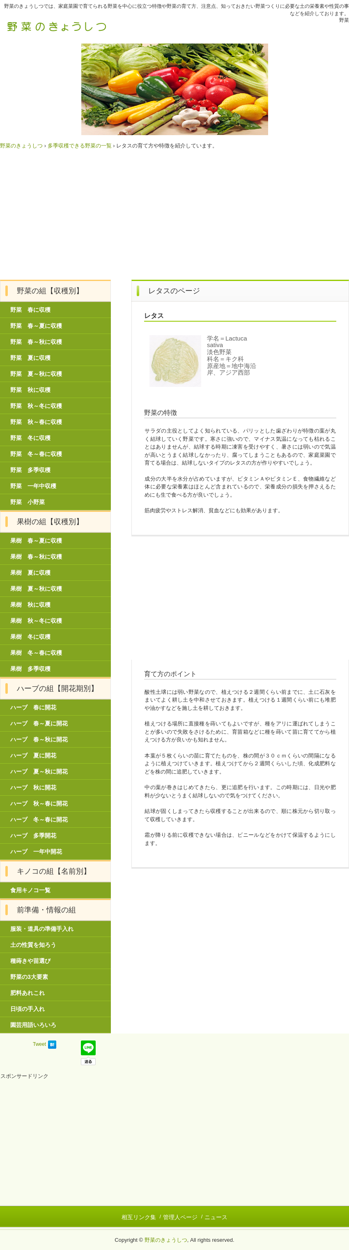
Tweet (39, 1044)
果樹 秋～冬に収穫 (36, 620)
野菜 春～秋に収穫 (36, 341)
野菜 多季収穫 (30, 470)
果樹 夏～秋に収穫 (36, 588)
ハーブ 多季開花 (33, 835)
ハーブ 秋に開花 (33, 787)
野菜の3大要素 (29, 977)
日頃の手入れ (27, 1009)
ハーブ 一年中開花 (36, 851)
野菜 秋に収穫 (30, 390)
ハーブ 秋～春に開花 (39, 803)
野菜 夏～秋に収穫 (36, 374)
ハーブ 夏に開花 (33, 755)
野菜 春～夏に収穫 (36, 325)
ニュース (215, 1217)
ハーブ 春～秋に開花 (39, 739)
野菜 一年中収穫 (33, 486)
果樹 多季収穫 (30, 668)
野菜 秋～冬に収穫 (36, 406)
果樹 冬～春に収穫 (36, 652)
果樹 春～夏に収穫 (36, 540)
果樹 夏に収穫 (30, 572)
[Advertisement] (174, 218)
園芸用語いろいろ (33, 1025)
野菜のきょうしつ (57, 25)
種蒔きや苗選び (30, 961)
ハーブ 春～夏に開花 (39, 723)
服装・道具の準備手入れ (41, 928)
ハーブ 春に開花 (33, 707)
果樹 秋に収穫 (30, 604)
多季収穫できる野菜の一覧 (80, 146)
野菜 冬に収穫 (30, 438)
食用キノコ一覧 (30, 890)
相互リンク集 (139, 1217)
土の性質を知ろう (33, 945)
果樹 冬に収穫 (30, 636)
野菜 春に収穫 (30, 309)
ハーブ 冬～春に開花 (39, 819)
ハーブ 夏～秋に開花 (39, 771)
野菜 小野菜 (27, 502)
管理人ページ (180, 1217)
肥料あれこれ (27, 993)
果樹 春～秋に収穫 (36, 556)
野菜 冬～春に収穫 (36, 454)
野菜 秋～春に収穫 (36, 422)
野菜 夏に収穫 (30, 358)
